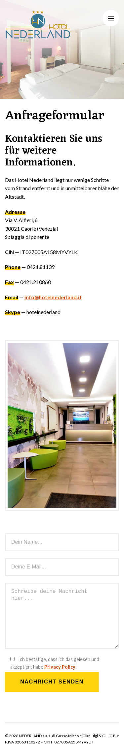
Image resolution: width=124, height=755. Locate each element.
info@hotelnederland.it (53, 297)
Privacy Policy (59, 667)
